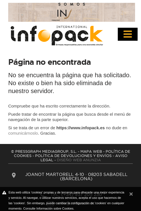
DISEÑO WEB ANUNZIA (79, 160)
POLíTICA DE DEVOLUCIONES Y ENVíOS (73, 156)
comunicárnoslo (23, 133)
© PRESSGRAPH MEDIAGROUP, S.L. (44, 151)
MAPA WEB (91, 151)
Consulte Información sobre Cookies (48, 208)
